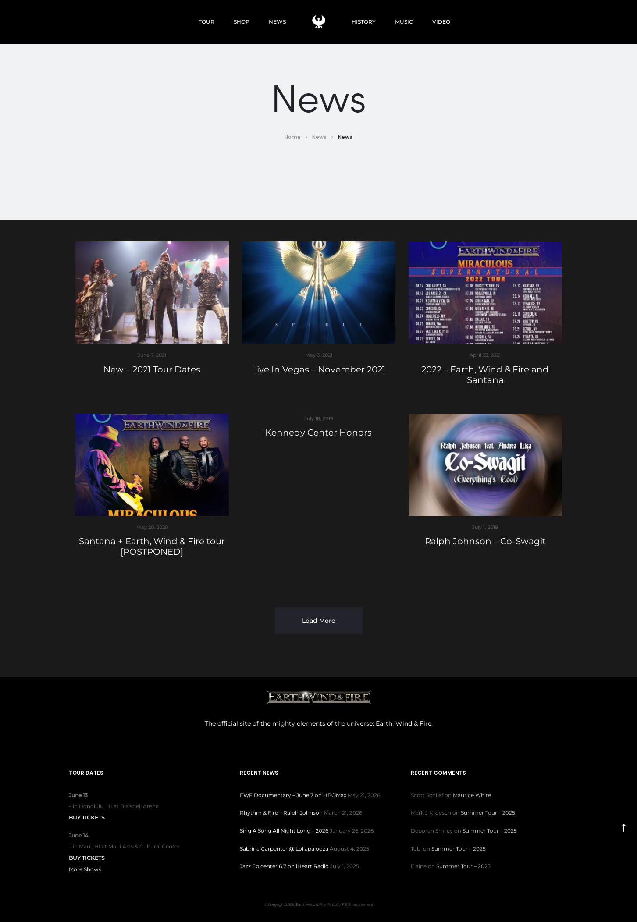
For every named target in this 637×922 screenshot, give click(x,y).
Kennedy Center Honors (318, 432)
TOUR (206, 21)
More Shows (85, 869)
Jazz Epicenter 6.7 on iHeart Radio (284, 866)
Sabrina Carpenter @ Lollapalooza (284, 848)
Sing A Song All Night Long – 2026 (284, 830)
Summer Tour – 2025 (488, 812)
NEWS (277, 21)
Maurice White (472, 795)
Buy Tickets (86, 817)
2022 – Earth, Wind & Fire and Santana (485, 374)
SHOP (241, 21)
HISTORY (364, 21)
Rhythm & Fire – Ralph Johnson (281, 812)
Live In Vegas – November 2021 (318, 369)
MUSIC (404, 21)
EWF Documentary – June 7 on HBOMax (293, 795)
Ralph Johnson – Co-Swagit (485, 541)
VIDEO (441, 21)
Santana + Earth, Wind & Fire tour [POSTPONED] (152, 546)
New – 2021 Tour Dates (151, 369)
